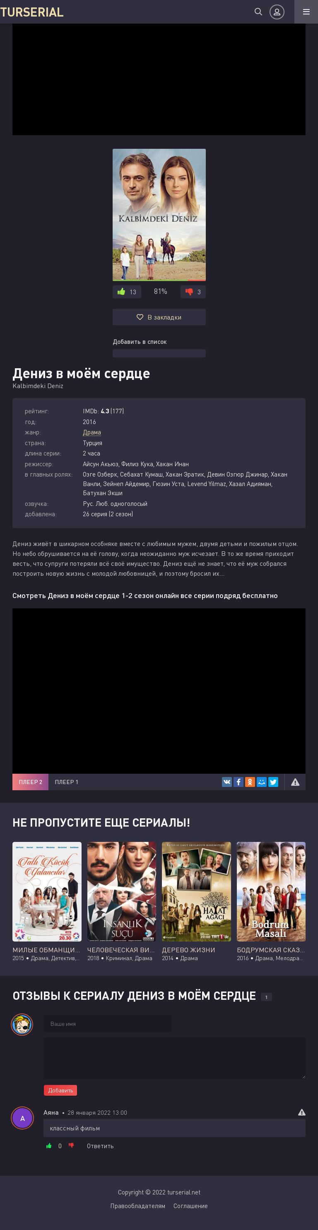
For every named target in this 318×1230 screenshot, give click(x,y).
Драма (92, 432)
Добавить (60, 1090)
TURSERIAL (32, 11)
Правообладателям (137, 1205)
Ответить (100, 1145)
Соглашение (190, 1205)
